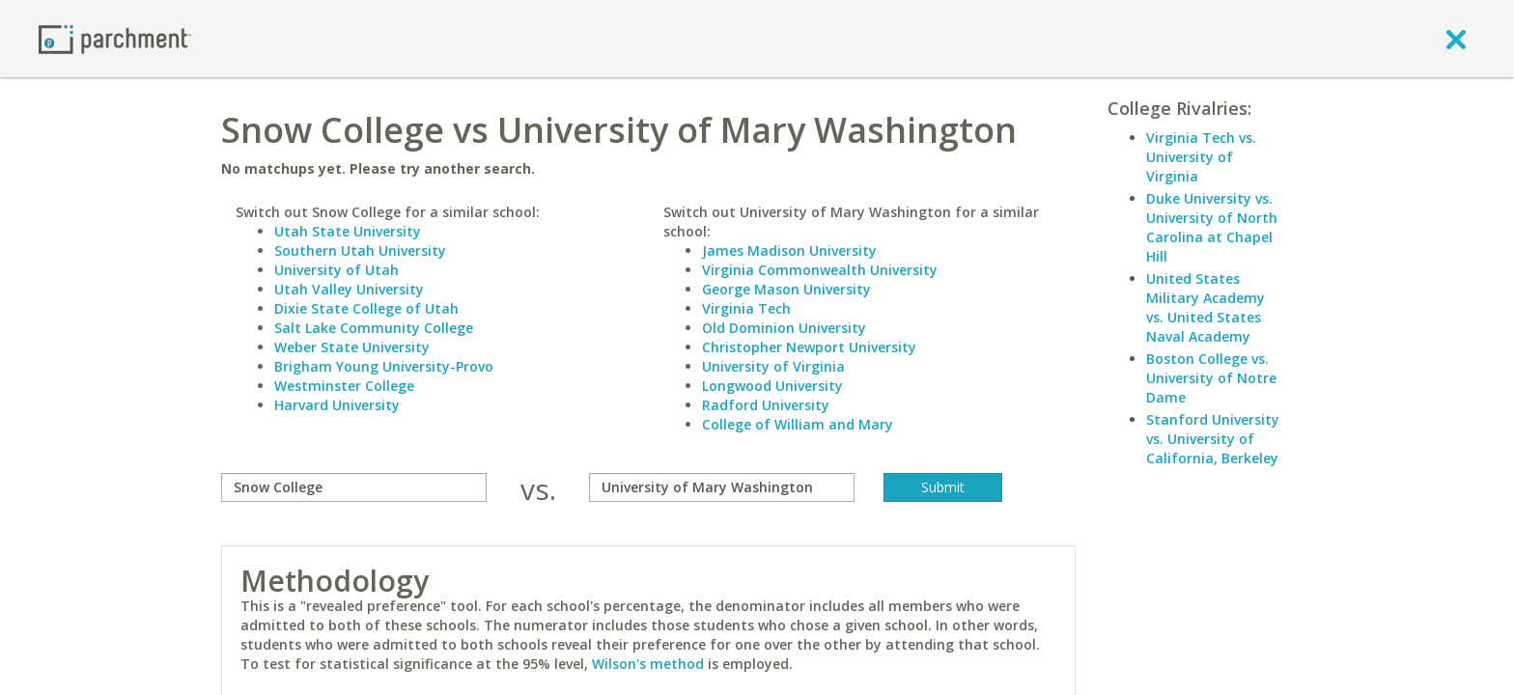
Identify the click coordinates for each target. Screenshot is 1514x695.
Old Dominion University (784, 328)
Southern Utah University (360, 250)
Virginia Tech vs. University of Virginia (1201, 156)
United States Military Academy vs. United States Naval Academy (1205, 307)
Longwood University (772, 385)
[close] (1456, 38)
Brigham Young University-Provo (383, 366)
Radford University (765, 405)
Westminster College (344, 385)
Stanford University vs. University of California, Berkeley (1212, 438)
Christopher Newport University (809, 347)
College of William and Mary (797, 424)
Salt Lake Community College (373, 328)
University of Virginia (773, 366)
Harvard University (337, 405)
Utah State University (347, 231)
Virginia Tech (746, 308)
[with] (722, 487)
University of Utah (336, 270)
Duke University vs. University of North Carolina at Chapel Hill (1211, 227)
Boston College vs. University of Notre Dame (1211, 377)
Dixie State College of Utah (366, 308)
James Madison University (789, 250)
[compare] (354, 487)
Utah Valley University (349, 289)
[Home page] (115, 38)
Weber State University (352, 347)
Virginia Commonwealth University (820, 270)
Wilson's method (648, 663)
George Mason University (786, 289)
